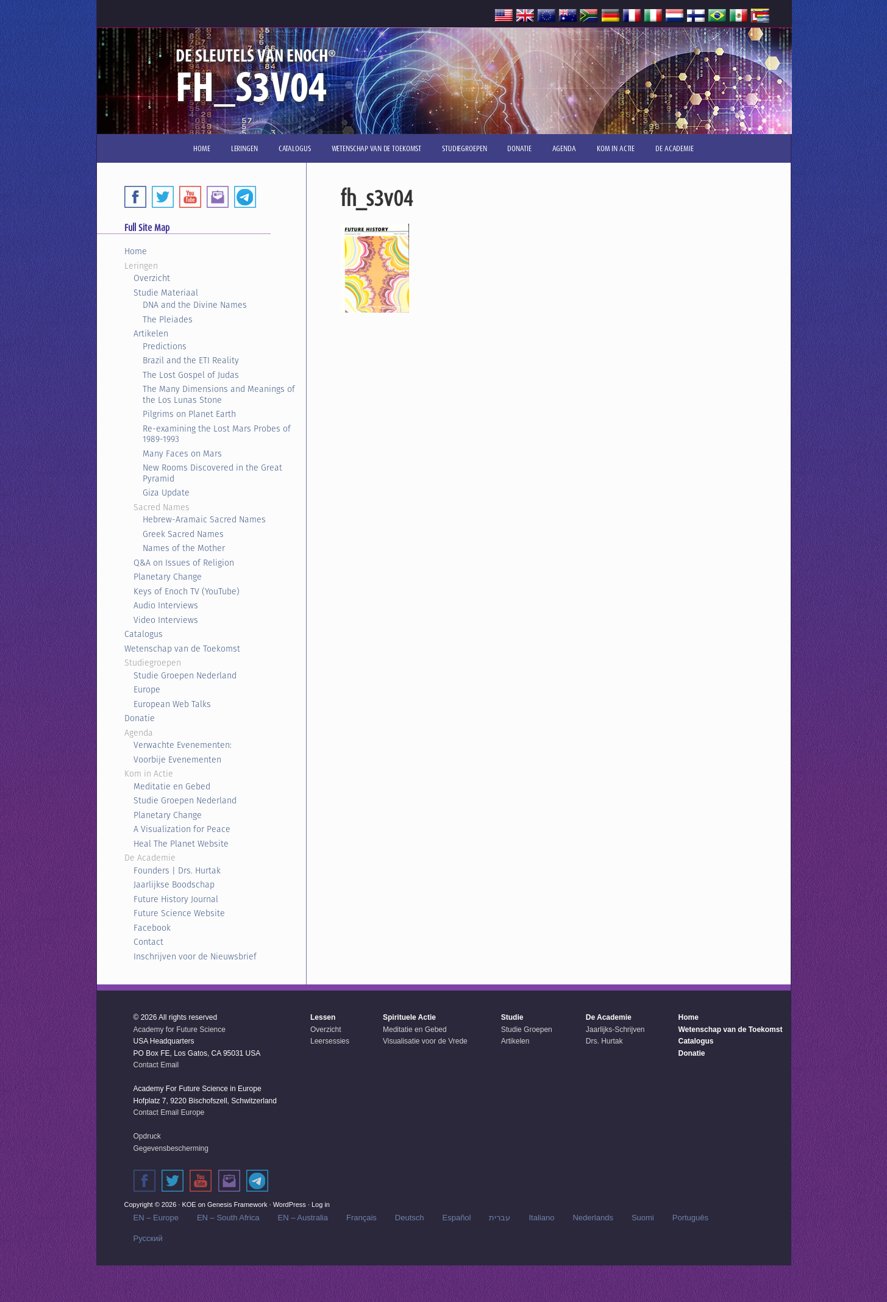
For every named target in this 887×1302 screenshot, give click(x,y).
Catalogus (143, 634)
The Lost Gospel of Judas (191, 375)
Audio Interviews (166, 605)
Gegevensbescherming (171, 1148)
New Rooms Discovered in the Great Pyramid (212, 473)
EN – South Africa (228, 1217)
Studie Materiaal (166, 292)
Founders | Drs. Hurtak (177, 870)
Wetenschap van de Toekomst (182, 648)
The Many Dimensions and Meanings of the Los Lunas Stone (219, 394)
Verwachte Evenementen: (183, 745)
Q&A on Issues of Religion (184, 563)
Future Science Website (179, 913)
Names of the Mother (184, 548)
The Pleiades (168, 319)
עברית (499, 1217)
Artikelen (151, 333)
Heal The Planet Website (181, 844)
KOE (189, 1204)
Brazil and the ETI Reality (191, 360)
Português (690, 1217)
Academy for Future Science (180, 1029)
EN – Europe (156, 1217)
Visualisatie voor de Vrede (425, 1041)
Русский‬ (148, 1238)
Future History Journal (176, 899)
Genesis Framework (237, 1204)
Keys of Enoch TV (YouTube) (187, 591)
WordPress (289, 1204)
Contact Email (156, 1065)
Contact (148, 942)
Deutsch (409, 1217)
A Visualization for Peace (182, 829)
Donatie (139, 718)
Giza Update (166, 492)
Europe (147, 689)
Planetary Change (168, 577)
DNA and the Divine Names (195, 305)
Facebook (152, 928)
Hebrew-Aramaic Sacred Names (204, 519)
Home (135, 251)
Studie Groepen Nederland (185, 675)
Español (457, 1217)
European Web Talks (172, 704)
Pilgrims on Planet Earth (189, 414)
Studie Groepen (526, 1029)
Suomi (643, 1217)
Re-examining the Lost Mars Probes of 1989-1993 (217, 434)
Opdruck (147, 1136)
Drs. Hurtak (604, 1041)
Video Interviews (166, 620)
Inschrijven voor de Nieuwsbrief (195, 956)
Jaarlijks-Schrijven (615, 1029)
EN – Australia (303, 1217)
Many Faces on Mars (182, 453)
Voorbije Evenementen (177, 759)
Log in (321, 1204)
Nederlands (592, 1217)
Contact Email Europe (169, 1112)
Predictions (165, 346)
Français (361, 1217)
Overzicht (152, 278)
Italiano (541, 1217)
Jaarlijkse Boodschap (174, 884)
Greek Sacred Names (183, 534)
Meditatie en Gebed (172, 786)
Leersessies (329, 1041)
